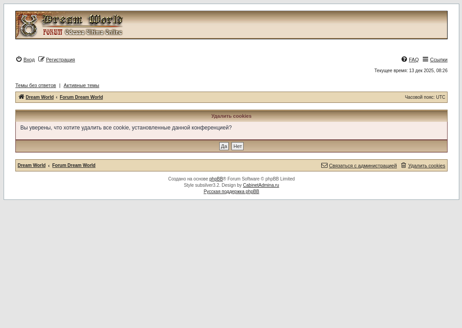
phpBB (216, 178)
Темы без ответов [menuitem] (35, 85)
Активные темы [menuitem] (81, 85)
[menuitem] (25, 59)
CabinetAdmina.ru (261, 185)
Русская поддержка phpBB (231, 191)
